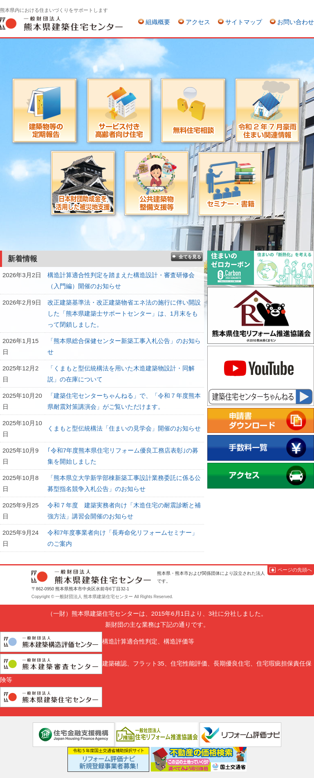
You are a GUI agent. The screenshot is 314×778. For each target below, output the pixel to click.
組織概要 (158, 21)
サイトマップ (243, 21)
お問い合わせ (295, 21)
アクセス (198, 21)
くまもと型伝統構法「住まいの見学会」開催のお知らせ (124, 428)
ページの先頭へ (295, 570)
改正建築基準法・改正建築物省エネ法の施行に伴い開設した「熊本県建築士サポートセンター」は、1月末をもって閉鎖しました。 (124, 313)
